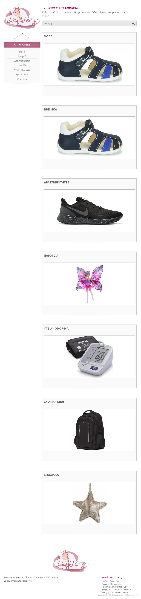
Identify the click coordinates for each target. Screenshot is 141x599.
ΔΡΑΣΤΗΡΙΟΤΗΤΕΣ (56, 182)
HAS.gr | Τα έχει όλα (110, 581)
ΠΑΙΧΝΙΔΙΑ (51, 255)
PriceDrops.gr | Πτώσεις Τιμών (115, 587)
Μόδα (22, 52)
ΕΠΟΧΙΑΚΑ (51, 474)
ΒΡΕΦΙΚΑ (50, 109)
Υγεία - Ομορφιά (22, 70)
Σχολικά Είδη (22, 74)
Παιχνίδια (22, 65)
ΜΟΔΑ (48, 36)
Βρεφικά (22, 56)
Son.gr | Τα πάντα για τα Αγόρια (115, 592)
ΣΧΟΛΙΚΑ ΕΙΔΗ (54, 401)
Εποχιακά (22, 79)
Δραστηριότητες (22, 61)
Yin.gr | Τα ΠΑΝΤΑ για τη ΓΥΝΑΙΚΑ (116, 590)
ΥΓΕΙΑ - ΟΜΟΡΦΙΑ (56, 328)
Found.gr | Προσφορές (111, 584)
